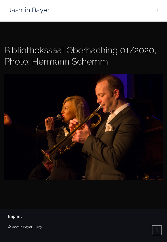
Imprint (15, 216)
